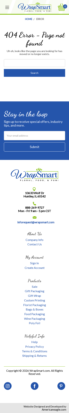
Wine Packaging (34, 318)
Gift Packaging (34, 291)
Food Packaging (34, 314)
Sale (34, 286)
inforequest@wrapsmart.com (35, 222)
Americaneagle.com (54, 409)
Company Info (34, 239)
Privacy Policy (34, 346)
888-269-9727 (34, 207)
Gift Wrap (34, 295)
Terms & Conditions (34, 351)
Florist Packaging (34, 305)
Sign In (34, 263)
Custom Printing (34, 300)
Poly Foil (34, 323)
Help (34, 342)
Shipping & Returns (34, 355)
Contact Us (34, 244)
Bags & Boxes (34, 309)
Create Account (35, 267)
